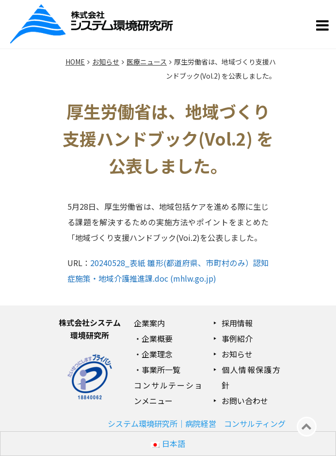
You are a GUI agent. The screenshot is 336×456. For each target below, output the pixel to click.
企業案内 (149, 323)
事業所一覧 (161, 369)
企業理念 (157, 354)
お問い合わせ (245, 400)
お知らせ (237, 354)
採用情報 (237, 323)
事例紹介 (237, 338)
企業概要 (157, 338)
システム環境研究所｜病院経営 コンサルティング (197, 423)
